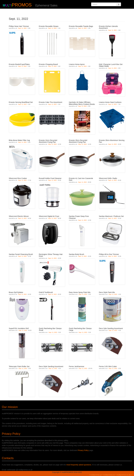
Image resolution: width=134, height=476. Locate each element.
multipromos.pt (96, 475)
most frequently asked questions (78, 465)
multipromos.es (109, 475)
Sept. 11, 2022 (22, 28)
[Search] (118, 4)
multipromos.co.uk (124, 475)
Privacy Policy (83, 450)
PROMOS (22, 4)
